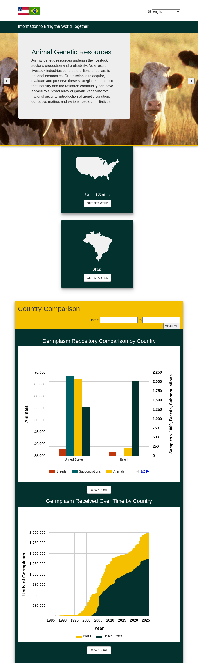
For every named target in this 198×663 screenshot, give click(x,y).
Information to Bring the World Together (53, 26)
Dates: (94, 320)
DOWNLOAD (99, 490)
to (140, 320)
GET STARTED (97, 203)
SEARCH (171, 326)
